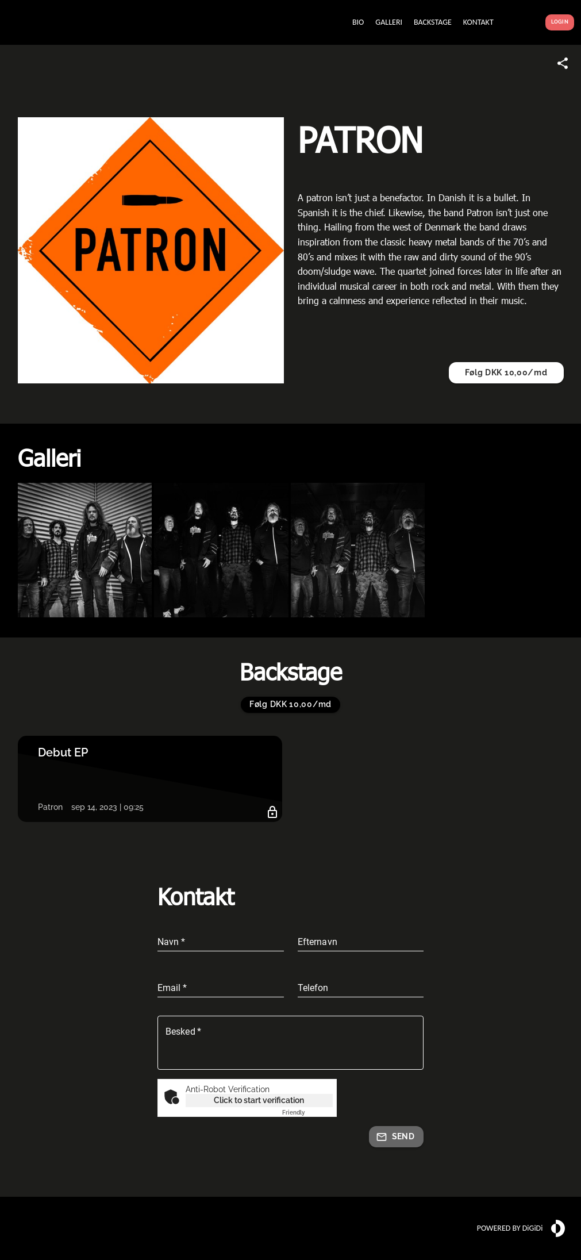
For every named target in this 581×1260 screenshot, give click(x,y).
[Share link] (562, 63)
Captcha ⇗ (307, 1112)
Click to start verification (259, 1100)
